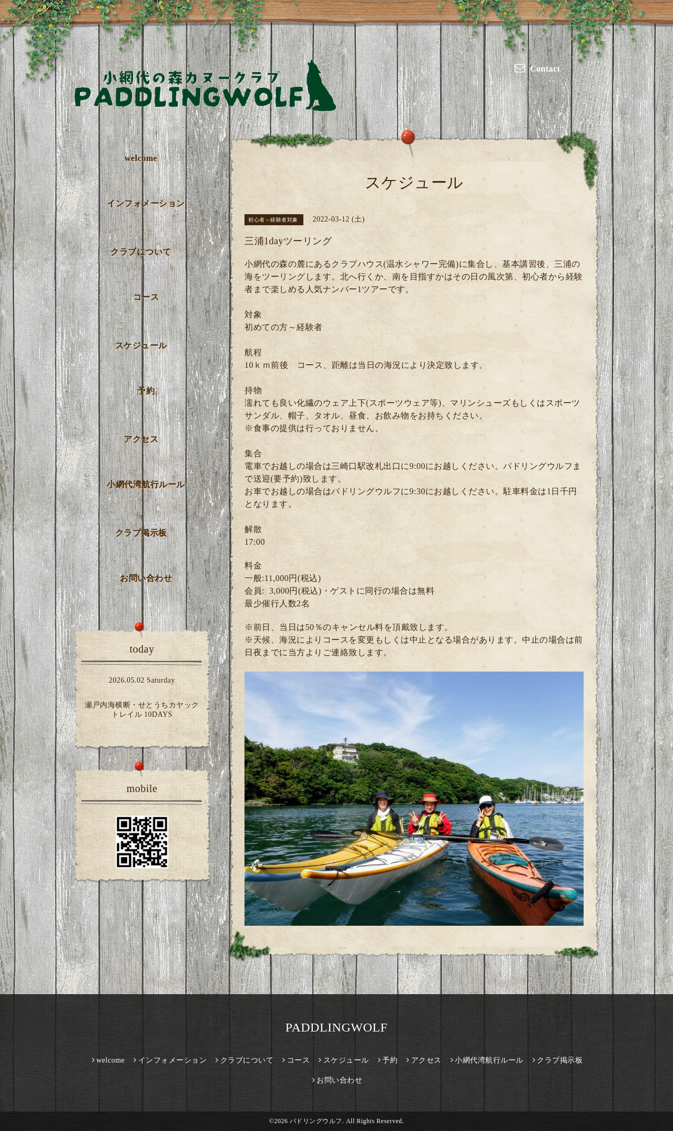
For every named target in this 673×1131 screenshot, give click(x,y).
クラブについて (140, 251)
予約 (146, 390)
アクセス (141, 439)
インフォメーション (146, 203)
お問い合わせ (146, 578)
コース (146, 297)
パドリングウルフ (316, 1121)
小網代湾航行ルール (146, 484)
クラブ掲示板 (141, 532)
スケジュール (141, 345)
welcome (141, 158)
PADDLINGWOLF (336, 1027)
